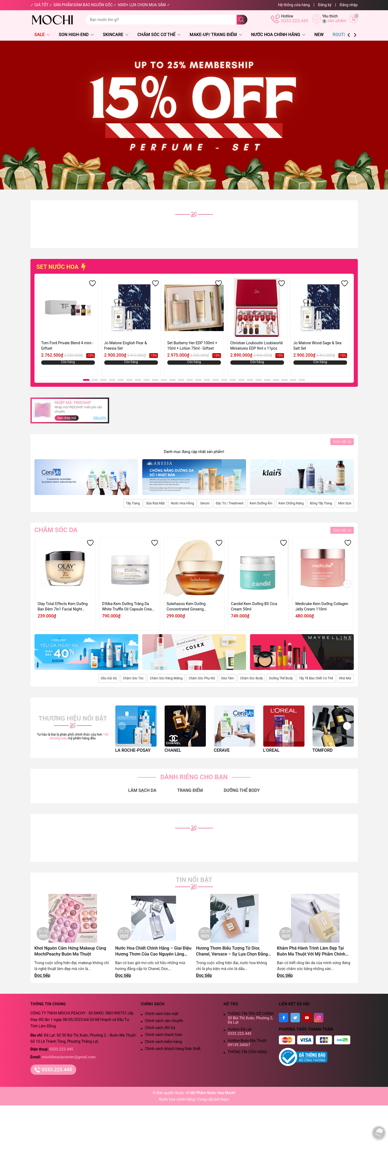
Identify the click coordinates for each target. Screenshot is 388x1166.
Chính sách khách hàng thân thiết (173, 1048)
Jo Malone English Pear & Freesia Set (125, 345)
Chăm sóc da (56, 530)
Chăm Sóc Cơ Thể (159, 34)
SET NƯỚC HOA (61, 267)
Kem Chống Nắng (291, 503)
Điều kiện (99, 418)
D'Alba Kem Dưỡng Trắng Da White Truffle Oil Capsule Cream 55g (128, 607)
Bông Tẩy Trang (321, 503)
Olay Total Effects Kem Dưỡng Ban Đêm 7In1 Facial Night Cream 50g (63, 607)
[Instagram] (318, 1017)
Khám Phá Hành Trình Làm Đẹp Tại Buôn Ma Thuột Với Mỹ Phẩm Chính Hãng (311, 951)
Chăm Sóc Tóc (133, 678)
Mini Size (344, 503)
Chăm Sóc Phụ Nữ (202, 678)
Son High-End (76, 34)
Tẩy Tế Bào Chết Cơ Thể (316, 678)
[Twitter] (295, 1017)
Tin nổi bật (194, 880)
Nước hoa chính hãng (177, 1099)
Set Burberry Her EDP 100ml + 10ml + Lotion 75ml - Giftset (192, 345)
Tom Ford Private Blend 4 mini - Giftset (67, 345)
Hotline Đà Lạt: (240, 1031)
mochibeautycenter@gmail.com (69, 1057)
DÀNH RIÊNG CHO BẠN (194, 777)
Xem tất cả (342, 442)
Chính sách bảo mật (161, 1014)
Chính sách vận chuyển (164, 1021)
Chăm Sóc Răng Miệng (166, 678)
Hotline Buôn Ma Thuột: (247, 1042)
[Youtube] (307, 1017)
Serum (205, 503)
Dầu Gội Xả (109, 678)
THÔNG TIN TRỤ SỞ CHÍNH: (251, 1018)
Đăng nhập (349, 5)
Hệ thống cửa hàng (294, 5)
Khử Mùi (345, 678)
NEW (319, 34)
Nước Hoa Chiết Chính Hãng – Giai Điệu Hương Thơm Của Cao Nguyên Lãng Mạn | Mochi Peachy (153, 951)
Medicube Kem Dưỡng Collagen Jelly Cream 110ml (321, 606)
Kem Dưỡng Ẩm (261, 503)
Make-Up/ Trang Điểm (216, 34)
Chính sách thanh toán (163, 1034)
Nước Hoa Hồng (182, 503)
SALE (42, 34)
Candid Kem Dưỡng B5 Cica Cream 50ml (254, 606)
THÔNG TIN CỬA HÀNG (247, 1052)
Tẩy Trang (133, 503)
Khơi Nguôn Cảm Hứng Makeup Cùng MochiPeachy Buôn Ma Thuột (70, 951)
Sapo (224, 1099)
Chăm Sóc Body (251, 678)
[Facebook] (283, 1017)
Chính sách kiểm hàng (163, 1041)
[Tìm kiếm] (242, 19)
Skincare (115, 34)
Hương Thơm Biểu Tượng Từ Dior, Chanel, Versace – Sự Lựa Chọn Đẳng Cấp (232, 951)
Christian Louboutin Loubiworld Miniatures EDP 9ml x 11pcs (256, 345)
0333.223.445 (294, 20)
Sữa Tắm (227, 678)
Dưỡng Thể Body (281, 678)
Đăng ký (324, 5)
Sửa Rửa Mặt (155, 503)
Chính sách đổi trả (160, 1027)
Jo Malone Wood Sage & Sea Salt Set (317, 345)
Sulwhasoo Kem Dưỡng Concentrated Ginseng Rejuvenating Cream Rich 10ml (192, 607)
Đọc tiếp (42, 975)
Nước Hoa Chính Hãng (278, 34)
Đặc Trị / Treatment (230, 503)
